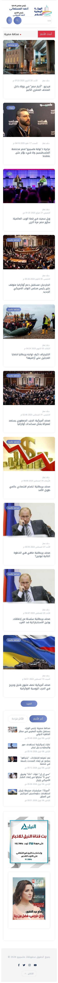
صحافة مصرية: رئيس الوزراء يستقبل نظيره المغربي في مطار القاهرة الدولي (34, 731)
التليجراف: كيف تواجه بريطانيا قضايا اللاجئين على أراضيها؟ (31, 356)
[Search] (36, 20)
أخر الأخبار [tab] (38, 719)
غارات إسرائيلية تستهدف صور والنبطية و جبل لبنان (36, 746)
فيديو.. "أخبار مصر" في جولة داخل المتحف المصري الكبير (32, 88)
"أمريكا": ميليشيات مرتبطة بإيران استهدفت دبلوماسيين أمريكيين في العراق (34, 793)
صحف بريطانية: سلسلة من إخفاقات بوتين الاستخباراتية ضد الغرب (31, 621)
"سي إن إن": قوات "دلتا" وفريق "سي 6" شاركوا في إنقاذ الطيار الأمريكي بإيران (35, 777)
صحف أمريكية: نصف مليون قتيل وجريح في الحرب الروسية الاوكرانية (29, 687)
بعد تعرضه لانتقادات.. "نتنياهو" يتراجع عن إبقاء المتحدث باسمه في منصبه (35, 761)
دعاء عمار (45, 80)
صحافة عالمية (13, 240)
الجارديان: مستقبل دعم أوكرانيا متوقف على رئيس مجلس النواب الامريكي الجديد (29, 288)
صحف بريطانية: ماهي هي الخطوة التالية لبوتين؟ (32, 554)
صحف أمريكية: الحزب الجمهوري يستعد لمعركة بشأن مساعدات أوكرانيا (29, 422)
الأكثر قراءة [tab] (18, 719)
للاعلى (29, 973)
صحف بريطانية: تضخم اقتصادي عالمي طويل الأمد (29, 488)
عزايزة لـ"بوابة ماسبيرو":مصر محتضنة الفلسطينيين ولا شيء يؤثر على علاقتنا (31, 152)
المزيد (29, 704)
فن (9, 174)
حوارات (10, 108)
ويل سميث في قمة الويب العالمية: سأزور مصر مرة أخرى (31, 220)
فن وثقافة (12, 45)
